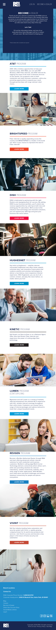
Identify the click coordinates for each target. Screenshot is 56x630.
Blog (4, 601)
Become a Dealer (44, 4)
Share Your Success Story (11, 607)
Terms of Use (32, 626)
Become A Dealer (8, 605)
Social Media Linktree (10, 610)
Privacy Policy (41, 626)
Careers (5, 603)
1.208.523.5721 (28, 595)
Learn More (19, 89)
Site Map (49, 626)
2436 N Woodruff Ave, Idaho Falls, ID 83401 (33, 597)
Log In (32, 4)
